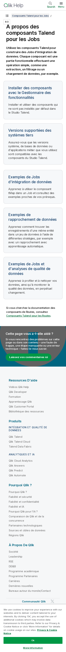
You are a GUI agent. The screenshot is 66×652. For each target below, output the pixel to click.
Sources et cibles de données (27, 530)
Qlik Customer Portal (21, 406)
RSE (11, 561)
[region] (33, 628)
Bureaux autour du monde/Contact (30, 590)
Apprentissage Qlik (20, 401)
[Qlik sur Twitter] (52, 601)
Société (13, 551)
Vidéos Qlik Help (19, 386)
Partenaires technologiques (25, 525)
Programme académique (24, 571)
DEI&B (12, 566)
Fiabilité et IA (16, 506)
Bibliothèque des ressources (26, 411)
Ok (32, 640)
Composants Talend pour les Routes (28, 315)
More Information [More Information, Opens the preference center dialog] (33, 647)
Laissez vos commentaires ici (28, 357)
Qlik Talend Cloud (19, 441)
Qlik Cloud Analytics (21, 460)
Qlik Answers (17, 465)
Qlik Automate (17, 475)
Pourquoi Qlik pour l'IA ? (23, 511)
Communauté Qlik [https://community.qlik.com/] (34, 601)
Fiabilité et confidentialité (24, 501)
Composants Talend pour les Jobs (30, 15)
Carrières (14, 581)
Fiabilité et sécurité (20, 496)
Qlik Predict (16, 470)
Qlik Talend (15, 436)
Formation (15, 396)
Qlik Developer (18, 391)
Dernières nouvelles (21, 585)
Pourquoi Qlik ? (18, 491)
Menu (61, 6)
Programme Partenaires (23, 576)
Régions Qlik (16, 535)
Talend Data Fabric (20, 446)
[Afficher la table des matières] (7, 15)
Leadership (16, 556)
